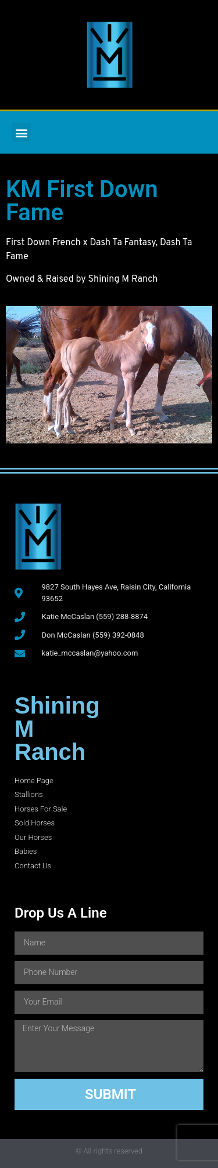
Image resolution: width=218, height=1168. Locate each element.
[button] (21, 132)
